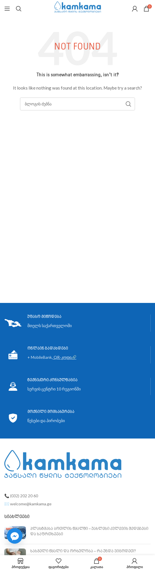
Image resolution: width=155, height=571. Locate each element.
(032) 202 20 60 (24, 495)
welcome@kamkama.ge (31, 503)
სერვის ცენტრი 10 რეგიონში (54, 388)
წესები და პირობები (46, 420)
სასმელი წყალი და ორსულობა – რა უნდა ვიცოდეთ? (83, 551)
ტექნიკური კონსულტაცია (52, 380)
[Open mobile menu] (7, 8)
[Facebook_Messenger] (14, 536)
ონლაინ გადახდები (47, 348)
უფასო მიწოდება (44, 317)
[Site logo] (77, 8)
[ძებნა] (18, 8)
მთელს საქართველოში (49, 325)
